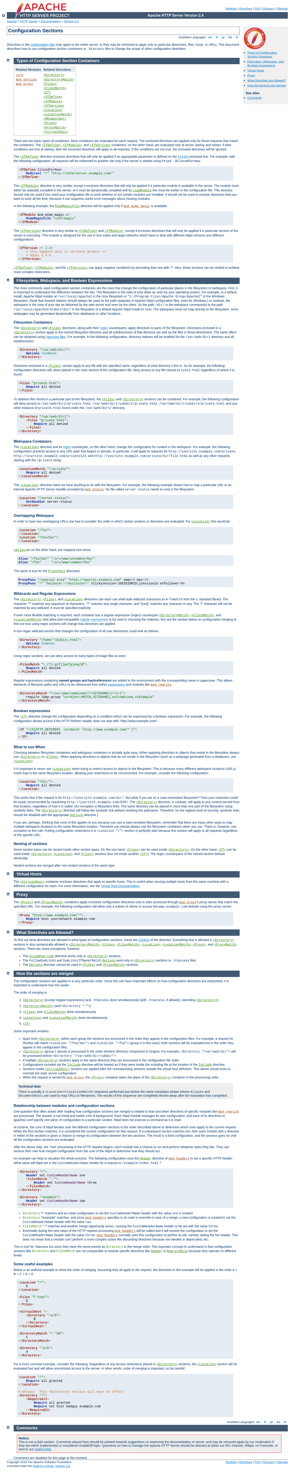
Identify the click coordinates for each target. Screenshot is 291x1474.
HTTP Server (29, 21)
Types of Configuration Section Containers (262, 54)
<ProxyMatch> (54, 127)
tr (237, 37)
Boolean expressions (32, 711)
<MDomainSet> (54, 119)
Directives (245, 8)
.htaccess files (56, 337)
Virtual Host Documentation (120, 886)
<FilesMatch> (54, 88)
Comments (254, 97)
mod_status (94, 489)
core (19, 75)
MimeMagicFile (67, 206)
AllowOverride (41, 956)
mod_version (26, 79)
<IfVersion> (53, 106)
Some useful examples (33, 1264)
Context (143, 940)
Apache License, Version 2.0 (51, 1466)
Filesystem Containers (33, 322)
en (210, 37)
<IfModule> (53, 101)
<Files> (50, 84)
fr (217, 37)
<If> (47, 92)
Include (73, 1065)
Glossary (268, 8)
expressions (116, 684)
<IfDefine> (53, 97)
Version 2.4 (71, 21)
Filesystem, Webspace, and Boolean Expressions (265, 63)
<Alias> (20, 550)
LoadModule (142, 190)
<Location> (53, 110)
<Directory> (53, 75)
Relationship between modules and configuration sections (64, 1106)
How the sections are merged (266, 85)
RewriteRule (177, 1251)
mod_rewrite (161, 685)
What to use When (29, 747)
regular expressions (94, 619)
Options (76, 815)
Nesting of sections (30, 844)
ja (223, 37)
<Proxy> (50, 123)
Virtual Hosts (255, 70)
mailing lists (43, 1449)
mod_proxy (24, 84)
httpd (182, 157)
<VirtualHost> (55, 132)
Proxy (251, 75)
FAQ (258, 8)
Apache (12, 21)
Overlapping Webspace (34, 516)
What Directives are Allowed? (266, 80)
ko (230, 37)
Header (145, 1158)
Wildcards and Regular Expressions (45, 594)
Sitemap (282, 8)
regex (104, 328)
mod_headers (178, 1158)
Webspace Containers (33, 441)
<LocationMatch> (57, 114)
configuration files (42, 44)
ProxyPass (56, 571)
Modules (231, 8)
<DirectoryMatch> (58, 79)
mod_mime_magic (136, 206)
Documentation (50, 21)
